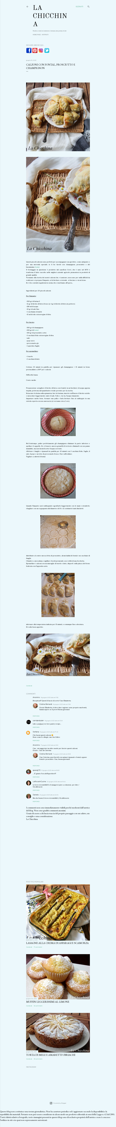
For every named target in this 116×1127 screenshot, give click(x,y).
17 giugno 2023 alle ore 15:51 (49, 745)
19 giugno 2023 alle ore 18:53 (50, 770)
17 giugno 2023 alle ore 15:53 (62, 754)
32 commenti (38, 1006)
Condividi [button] (29, 686)
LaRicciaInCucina (39, 782)
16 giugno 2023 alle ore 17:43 (49, 732)
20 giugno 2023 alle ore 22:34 (48, 795)
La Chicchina (50, 16)
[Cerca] (88, 6)
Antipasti (45, 34)
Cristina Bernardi (45, 704)
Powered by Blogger (58, 1103)
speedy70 (37, 770)
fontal (37, 267)
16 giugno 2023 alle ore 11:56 (62, 704)
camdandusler (38, 721)
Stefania (36, 732)
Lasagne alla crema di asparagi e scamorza (57, 943)
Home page (37, 34)
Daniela (36, 795)
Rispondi (36, 716)
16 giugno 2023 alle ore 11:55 (49, 697)
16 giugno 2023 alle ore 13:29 (54, 720)
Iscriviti (79, 7)
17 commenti (38, 947)
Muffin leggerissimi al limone (47, 1001)
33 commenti (38, 1059)
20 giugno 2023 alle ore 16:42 (56, 781)
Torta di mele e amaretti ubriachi (50, 1055)
